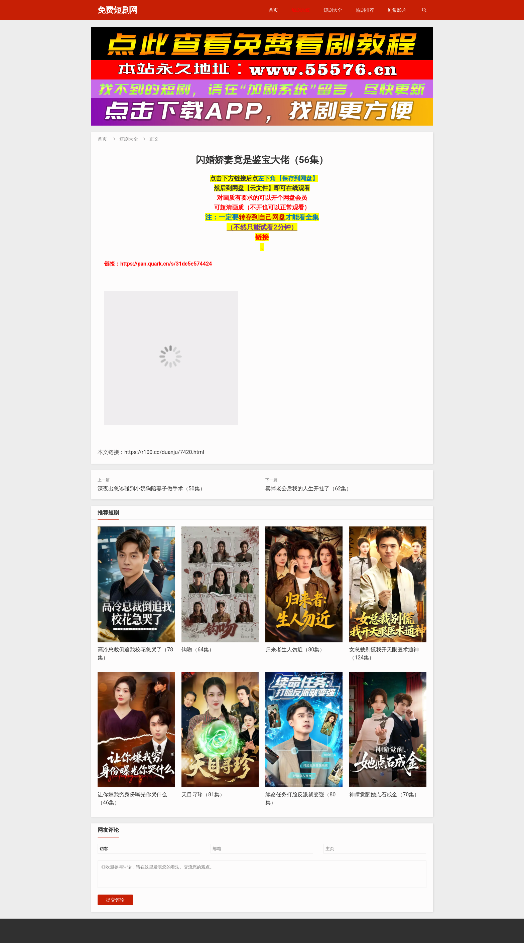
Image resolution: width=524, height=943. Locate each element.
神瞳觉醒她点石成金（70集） (384, 794)
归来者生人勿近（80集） (295, 649)
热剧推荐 (365, 10)
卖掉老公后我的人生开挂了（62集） (308, 488)
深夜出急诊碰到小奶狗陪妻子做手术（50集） (151, 488)
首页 (273, 10)
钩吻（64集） (197, 649)
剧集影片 (397, 10)
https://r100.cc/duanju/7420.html (164, 452)
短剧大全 (332, 10)
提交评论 (115, 904)
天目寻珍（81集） (203, 794)
